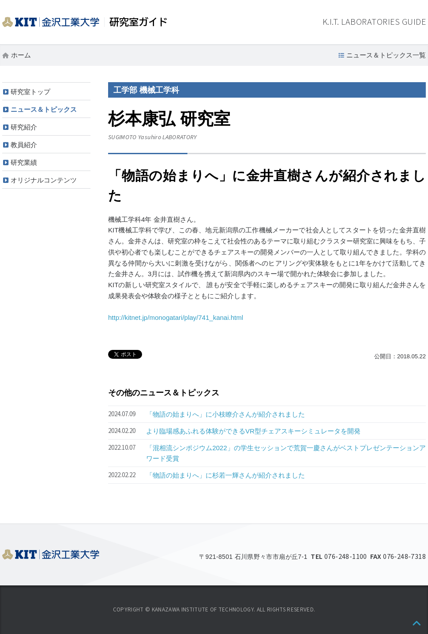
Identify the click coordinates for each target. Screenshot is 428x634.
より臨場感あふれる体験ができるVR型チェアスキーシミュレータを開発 (253, 431)
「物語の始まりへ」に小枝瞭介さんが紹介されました (225, 414)
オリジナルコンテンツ (44, 180)
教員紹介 (24, 144)
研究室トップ (30, 91)
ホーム (21, 55)
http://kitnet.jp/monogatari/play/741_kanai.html (175, 317)
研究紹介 (24, 127)
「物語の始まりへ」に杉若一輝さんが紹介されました (225, 475)
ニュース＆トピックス (44, 109)
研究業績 (24, 162)
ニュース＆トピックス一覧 (386, 55)
